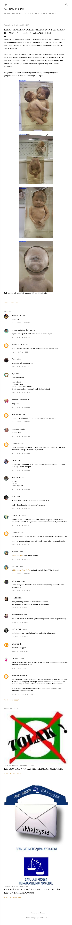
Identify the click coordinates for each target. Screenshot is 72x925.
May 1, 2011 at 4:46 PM (20, 637)
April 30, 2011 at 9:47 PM (21, 508)
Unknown (16, 443)
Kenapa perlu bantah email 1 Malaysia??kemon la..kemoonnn (32, 891)
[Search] (66, 4)
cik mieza (16, 581)
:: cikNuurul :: (17, 516)
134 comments (15, 897)
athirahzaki (16, 477)
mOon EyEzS (18, 629)
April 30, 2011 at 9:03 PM (21, 352)
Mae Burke (43, 918)
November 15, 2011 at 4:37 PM (22, 694)
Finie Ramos (17, 675)
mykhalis (15, 552)
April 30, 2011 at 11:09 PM (21, 559)
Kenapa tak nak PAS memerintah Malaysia (33, 768)
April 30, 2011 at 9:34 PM (21, 436)
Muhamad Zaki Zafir (21, 330)
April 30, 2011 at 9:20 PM (21, 393)
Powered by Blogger (36, 912)
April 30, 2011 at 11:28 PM (21, 591)
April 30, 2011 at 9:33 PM (21, 422)
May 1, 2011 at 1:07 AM (20, 607)
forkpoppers (17, 414)
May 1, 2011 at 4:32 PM (20, 622)
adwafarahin (17, 315)
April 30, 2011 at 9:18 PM (20, 367)
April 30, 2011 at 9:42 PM (21, 470)
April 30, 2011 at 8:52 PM (21, 323)
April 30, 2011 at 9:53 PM (20, 545)
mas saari (16, 429)
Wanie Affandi (18, 344)
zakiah (14, 460)
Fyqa (14, 359)
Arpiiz (14, 496)
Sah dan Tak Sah (14, 9)
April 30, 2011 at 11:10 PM (21, 574)
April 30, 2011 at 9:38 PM (21, 453)
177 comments (15, 773)
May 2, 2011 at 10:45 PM (20, 651)
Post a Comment (11, 700)
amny (14, 644)
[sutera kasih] (17, 615)
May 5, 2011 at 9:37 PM (20, 668)
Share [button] (6, 303)
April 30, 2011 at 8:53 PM (21, 337)
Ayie (13, 374)
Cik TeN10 (16, 658)
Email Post (14, 303)
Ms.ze (14, 598)
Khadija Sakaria (18, 400)
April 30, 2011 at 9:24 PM (21, 407)
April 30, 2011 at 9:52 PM (20, 525)
